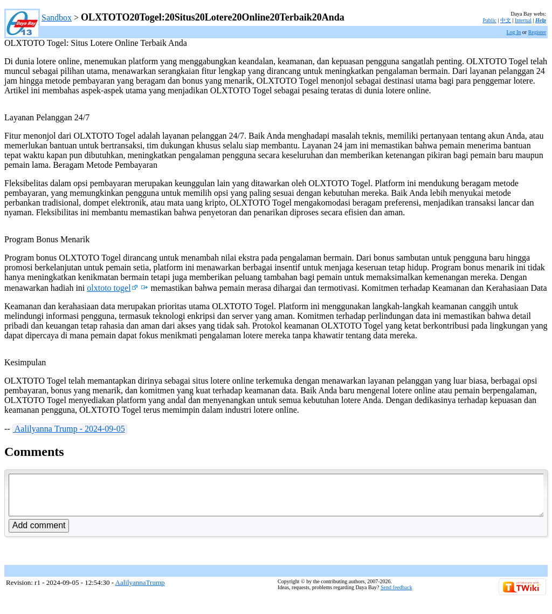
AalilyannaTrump (140, 590)
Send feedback (396, 595)
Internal (523, 20)
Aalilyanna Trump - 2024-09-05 (69, 428)
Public (489, 20)
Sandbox (57, 17)
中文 (505, 20)
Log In (513, 32)
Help (540, 20)
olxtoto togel (112, 287)
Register (537, 32)
